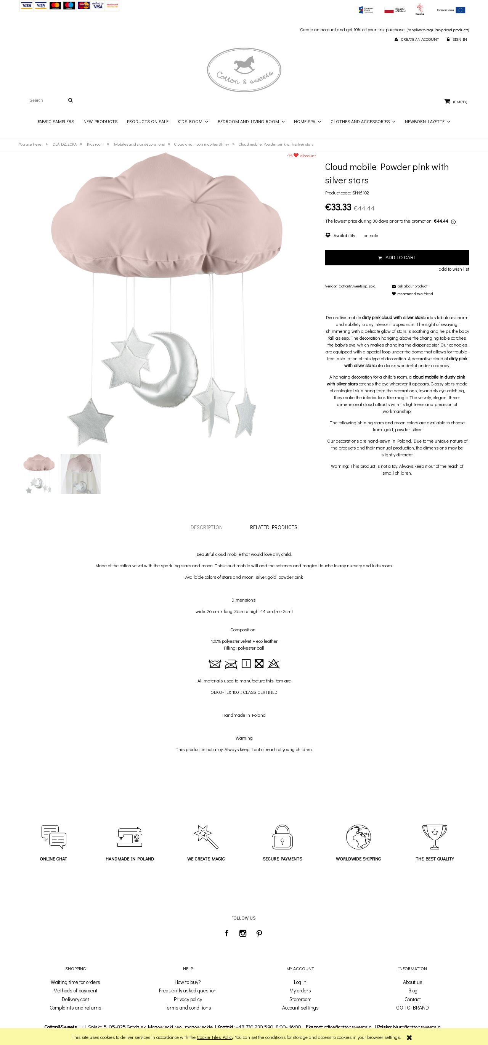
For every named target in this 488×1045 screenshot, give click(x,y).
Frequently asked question (188, 990)
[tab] (206, 527)
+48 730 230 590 (254, 1027)
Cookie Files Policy (215, 1037)
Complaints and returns (75, 1007)
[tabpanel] (244, 652)
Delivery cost (75, 999)
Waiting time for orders (75, 982)
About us (412, 982)
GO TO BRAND (412, 1007)
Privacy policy (188, 999)
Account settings (300, 1007)
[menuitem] (56, 121)
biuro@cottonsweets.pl (417, 1027)
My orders (300, 990)
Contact (413, 999)
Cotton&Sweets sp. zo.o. (357, 286)
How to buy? (188, 982)
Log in (300, 982)
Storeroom (300, 999)
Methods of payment (75, 990)
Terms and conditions (188, 1007)
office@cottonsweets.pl (348, 1027)
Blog (412, 990)
